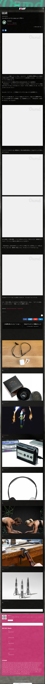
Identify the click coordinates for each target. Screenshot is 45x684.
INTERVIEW (21, 669)
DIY (14, 667)
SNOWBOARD (6, 667)
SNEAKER (27, 667)
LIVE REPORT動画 (17, 673)
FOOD (5, 665)
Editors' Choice (14, 671)
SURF (37, 665)
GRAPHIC (13, 669)
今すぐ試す (17, 5)
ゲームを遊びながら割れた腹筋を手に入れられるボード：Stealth (18, 536)
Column (5, 671)
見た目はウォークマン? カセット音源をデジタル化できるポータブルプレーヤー (21, 470)
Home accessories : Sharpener (15, 308)
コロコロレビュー (7, 673)
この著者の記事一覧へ (38, 26)
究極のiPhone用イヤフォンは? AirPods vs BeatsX (15, 370)
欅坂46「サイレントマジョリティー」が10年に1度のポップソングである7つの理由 (24, 653)
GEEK (34, 667)
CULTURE (37, 669)
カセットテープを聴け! (34, 671)
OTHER (26, 673)
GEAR (4, 13)
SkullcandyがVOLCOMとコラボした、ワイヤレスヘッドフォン (18, 503)
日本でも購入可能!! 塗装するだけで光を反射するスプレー (16, 436)
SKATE (30, 665)
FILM (17, 665)
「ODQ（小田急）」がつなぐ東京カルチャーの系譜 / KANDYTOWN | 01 (22, 647)
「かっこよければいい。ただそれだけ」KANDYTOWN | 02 (19, 636)
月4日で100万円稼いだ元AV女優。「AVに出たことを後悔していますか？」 (22, 630)
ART (11, 665)
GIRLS (30, 669)
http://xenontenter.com (12, 24)
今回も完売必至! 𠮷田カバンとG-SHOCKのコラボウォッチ (16, 403)
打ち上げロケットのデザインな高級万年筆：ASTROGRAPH (17, 602)
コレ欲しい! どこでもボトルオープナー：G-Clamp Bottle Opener (18, 569)
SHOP (20, 667)
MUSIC (24, 665)
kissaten (9, 20)
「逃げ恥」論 (23, 671)
